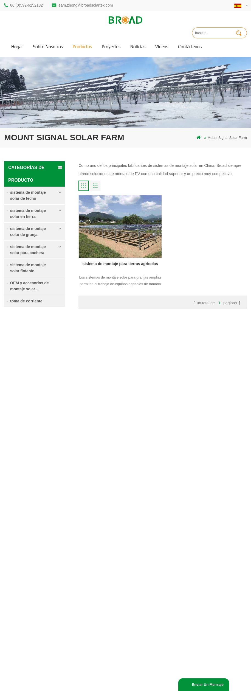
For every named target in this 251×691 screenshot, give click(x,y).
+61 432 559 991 (32, 611)
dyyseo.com (119, 672)
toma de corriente (26, 301)
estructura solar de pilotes (103, 542)
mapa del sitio (155, 574)
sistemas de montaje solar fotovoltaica (104, 584)
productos (82, 46)
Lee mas (15, 360)
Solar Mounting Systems (127, 684)
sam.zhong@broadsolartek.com (86, 5)
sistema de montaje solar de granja (28, 231)
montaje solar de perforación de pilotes (108, 530)
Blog (147, 565)
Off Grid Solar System (52, 684)
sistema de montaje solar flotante (28, 268)
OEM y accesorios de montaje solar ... (29, 286)
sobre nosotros (48, 46)
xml (147, 583)
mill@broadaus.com (34, 599)
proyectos (111, 46)
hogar (17, 46)
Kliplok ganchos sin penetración (46, 471)
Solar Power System (89, 684)
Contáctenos (190, 46)
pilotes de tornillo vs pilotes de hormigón (107, 569)
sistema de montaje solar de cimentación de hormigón (47, 440)
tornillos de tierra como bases (106, 650)
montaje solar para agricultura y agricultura (108, 628)
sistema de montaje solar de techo (28, 195)
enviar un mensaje (208, 684)
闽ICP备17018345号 (199, 666)
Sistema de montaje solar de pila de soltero (47, 348)
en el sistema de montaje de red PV (108, 598)
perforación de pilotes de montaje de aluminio (109, 554)
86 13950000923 (32, 577)
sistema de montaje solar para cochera (28, 250)
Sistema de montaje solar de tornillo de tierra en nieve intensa (47, 410)
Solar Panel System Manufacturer (177, 684)
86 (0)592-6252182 (26, 5)
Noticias (137, 46)
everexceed (239, 684)
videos (161, 46)
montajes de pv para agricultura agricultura (108, 613)
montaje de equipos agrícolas (106, 640)
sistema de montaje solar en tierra (28, 213)
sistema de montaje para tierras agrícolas (46, 379)
